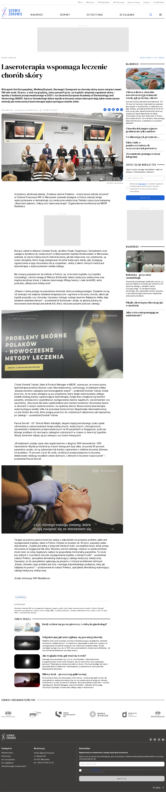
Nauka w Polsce (134, 2)
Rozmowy (65, 14)
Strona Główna (146, 58)
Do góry (159, 787)
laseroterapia (20, 597)
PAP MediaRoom (104, 2)
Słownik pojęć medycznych (13, 766)
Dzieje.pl (146, 2)
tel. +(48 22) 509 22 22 (44, 763)
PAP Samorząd (118, 2)
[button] (160, 15)
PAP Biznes (90, 2)
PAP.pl (80, 2)
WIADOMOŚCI (132, 246)
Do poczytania (95, 14)
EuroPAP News (159, 2)
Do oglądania (127, 14)
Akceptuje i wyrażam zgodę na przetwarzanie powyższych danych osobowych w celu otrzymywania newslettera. (146, 188)
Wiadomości (37, 14)
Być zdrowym (159, 58)
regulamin (142, 184)
